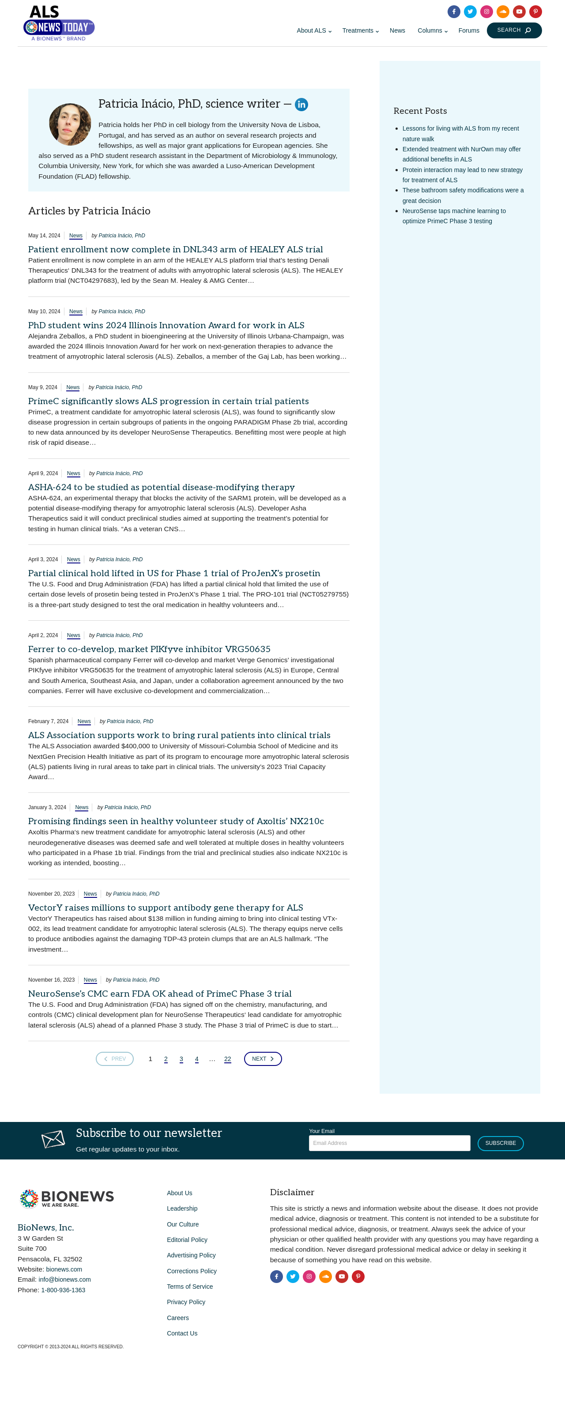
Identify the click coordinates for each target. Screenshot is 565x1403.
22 (227, 1058)
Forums (469, 30)
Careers (178, 1317)
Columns (430, 30)
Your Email (322, 1131)
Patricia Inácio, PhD (121, 236)
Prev (115, 1059)
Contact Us (182, 1333)
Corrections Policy (192, 1271)
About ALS (311, 30)
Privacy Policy (186, 1301)
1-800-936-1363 (63, 1290)
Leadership (182, 1208)
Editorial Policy (187, 1239)
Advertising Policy (191, 1255)
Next (263, 1059)
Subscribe (501, 1143)
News (397, 30)
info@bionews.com (65, 1279)
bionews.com (64, 1269)
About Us (179, 1193)
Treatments (358, 30)
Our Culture (183, 1224)
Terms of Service (190, 1286)
